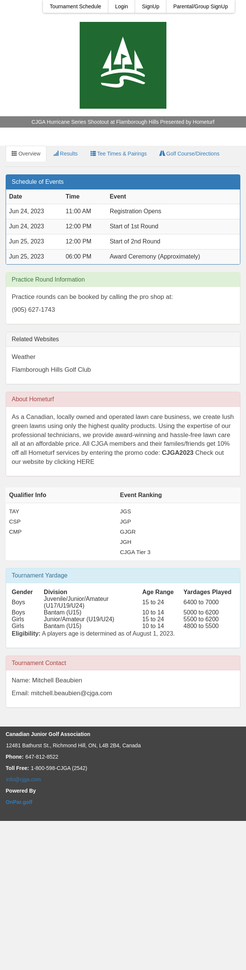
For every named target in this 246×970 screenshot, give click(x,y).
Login (121, 6)
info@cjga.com (23, 779)
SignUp (150, 6)
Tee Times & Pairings (119, 154)
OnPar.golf (19, 802)
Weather (23, 356)
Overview (26, 154)
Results (65, 154)
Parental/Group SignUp (200, 6)
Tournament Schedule (75, 6)
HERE (86, 461)
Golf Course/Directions (190, 154)
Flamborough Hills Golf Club (51, 369)
